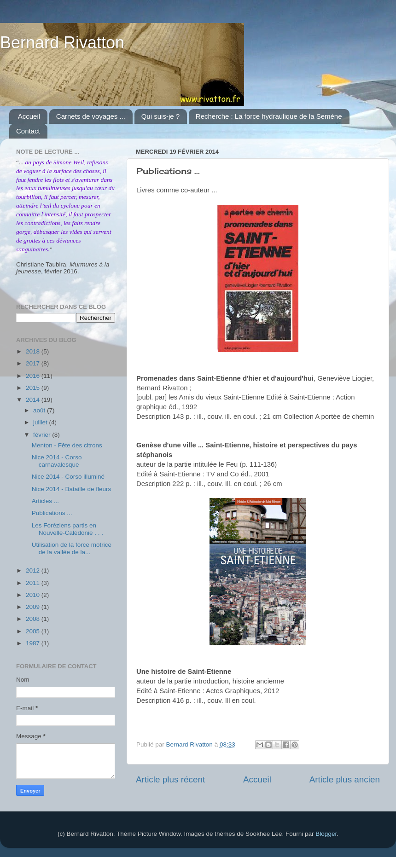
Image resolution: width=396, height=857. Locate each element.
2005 (33, 631)
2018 (33, 351)
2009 (33, 606)
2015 (33, 387)
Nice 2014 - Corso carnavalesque (57, 461)
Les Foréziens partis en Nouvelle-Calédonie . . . (67, 529)
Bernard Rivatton (62, 42)
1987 (33, 643)
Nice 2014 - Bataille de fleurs (71, 489)
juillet (41, 422)
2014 (33, 399)
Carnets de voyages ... (90, 116)
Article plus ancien (344, 779)
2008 (33, 618)
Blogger (326, 833)
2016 (33, 375)
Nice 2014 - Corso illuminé (68, 476)
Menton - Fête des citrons (67, 445)
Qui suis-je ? (160, 116)
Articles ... (45, 501)
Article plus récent (170, 779)
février (42, 434)
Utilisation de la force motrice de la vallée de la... (71, 548)
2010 (33, 594)
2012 (33, 570)
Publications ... (52, 513)
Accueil (29, 116)
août (40, 410)
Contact (28, 131)
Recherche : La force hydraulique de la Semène (269, 116)
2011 (33, 582)
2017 (33, 363)
